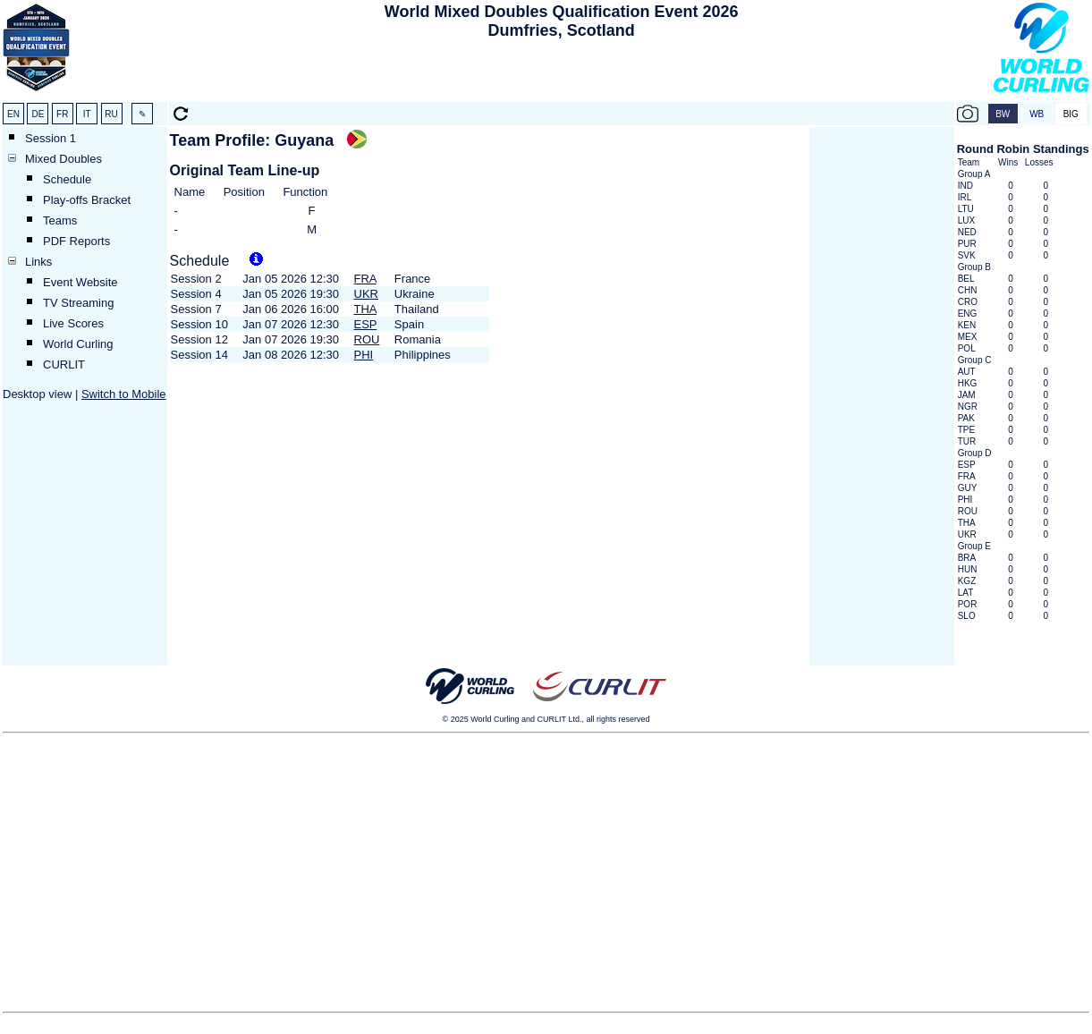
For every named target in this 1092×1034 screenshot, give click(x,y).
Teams (60, 220)
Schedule (67, 179)
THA (365, 309)
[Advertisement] (561, 72)
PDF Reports (76, 241)
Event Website (80, 282)
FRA (365, 278)
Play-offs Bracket (87, 200)
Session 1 (50, 138)
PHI (364, 354)
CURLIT (64, 364)
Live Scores (73, 323)
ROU (367, 339)
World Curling (78, 344)
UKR (366, 294)
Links (38, 261)
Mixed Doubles (63, 158)
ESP (365, 324)
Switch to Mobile (123, 394)
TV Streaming (78, 302)
